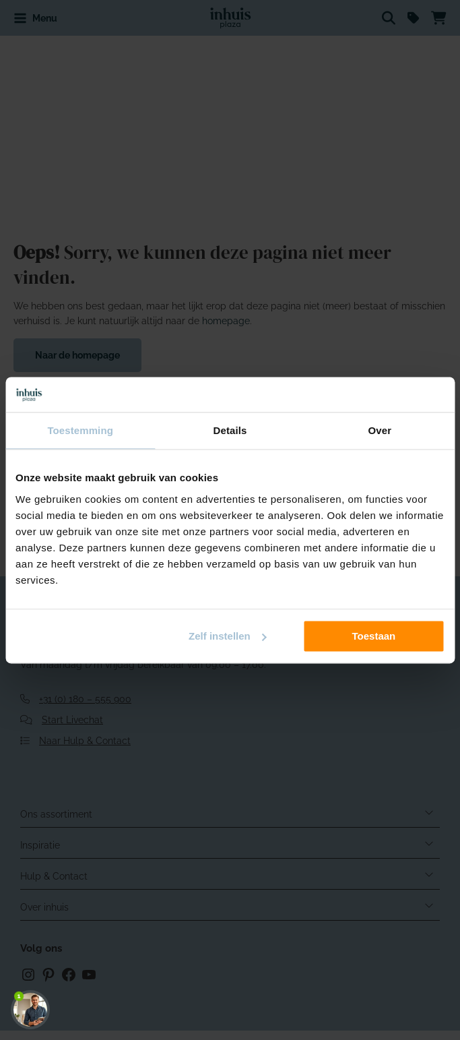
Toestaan (374, 636)
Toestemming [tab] (80, 430)
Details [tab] (230, 430)
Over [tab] (380, 430)
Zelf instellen (228, 636)
